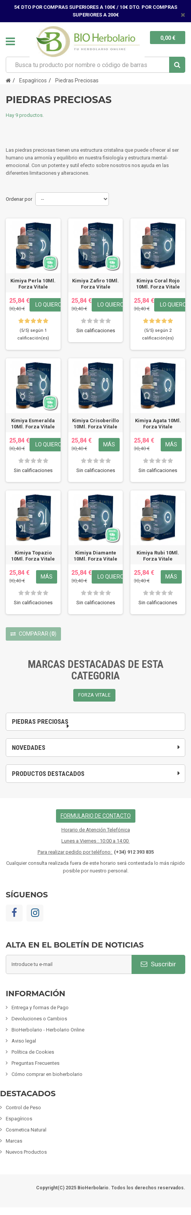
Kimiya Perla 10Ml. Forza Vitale (33, 284)
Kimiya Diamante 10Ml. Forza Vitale (95, 556)
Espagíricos (19, 1119)
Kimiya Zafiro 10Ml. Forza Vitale (95, 284)
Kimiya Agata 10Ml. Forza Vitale (158, 424)
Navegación (10, 41)
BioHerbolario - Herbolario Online (48, 1030)
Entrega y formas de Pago (40, 1007)
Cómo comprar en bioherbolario (47, 1074)
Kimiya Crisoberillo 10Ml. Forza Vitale (95, 424)
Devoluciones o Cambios (39, 1019)
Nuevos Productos (26, 1152)
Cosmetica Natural (26, 1130)
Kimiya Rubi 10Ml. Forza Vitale (158, 556)
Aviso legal (24, 1041)
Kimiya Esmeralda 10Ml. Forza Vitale (33, 424)
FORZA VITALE (94, 695)
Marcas (14, 1141)
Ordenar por (19, 199)
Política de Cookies (33, 1052)
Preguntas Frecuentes (35, 1063)
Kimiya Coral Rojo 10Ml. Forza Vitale (158, 284)
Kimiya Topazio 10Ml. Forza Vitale (33, 556)
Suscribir (158, 964)
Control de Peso (23, 1107)
